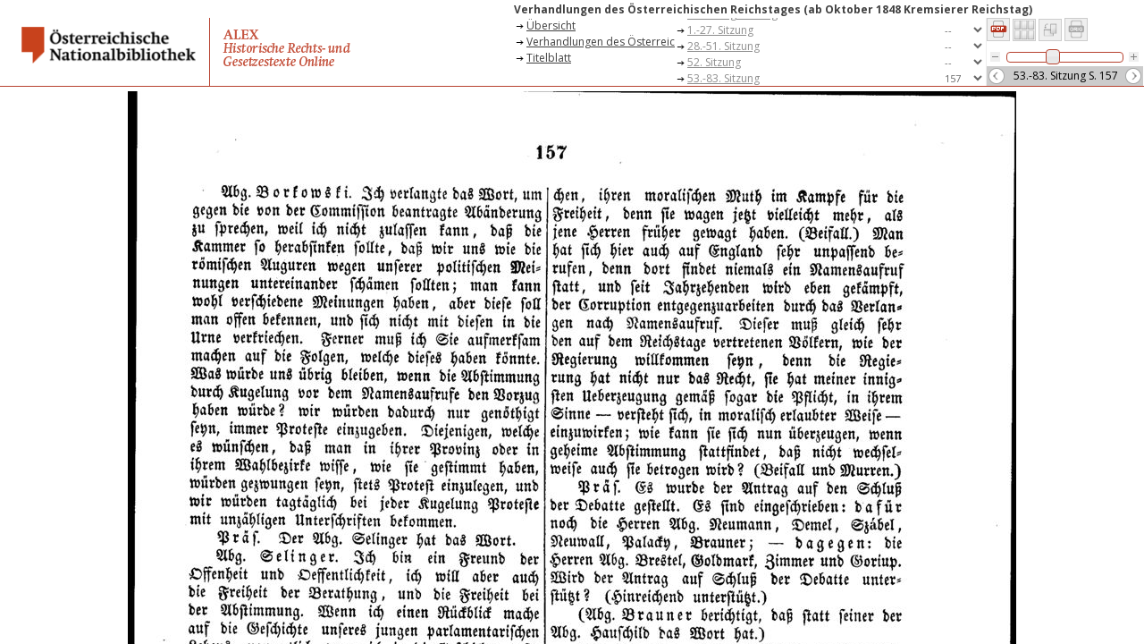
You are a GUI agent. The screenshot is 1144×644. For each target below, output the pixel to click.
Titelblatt (548, 57)
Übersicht (551, 25)
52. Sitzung (714, 62)
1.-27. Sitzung (720, 30)
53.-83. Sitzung (723, 78)
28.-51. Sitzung (723, 46)
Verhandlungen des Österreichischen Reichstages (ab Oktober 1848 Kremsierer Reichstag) (600, 41)
